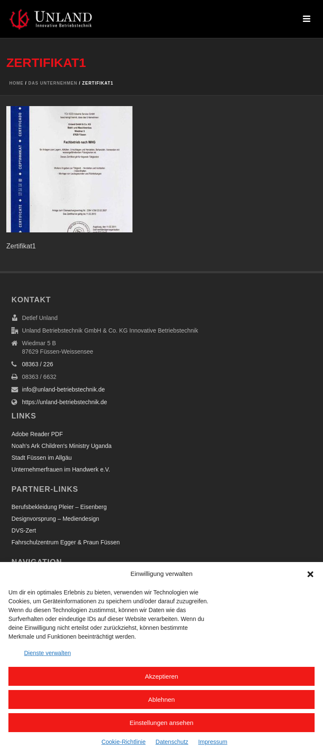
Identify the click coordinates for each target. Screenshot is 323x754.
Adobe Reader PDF (37, 434)
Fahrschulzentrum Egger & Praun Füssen (65, 542)
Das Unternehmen (52, 83)
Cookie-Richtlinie (123, 741)
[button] (310, 574)
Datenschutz (172, 741)
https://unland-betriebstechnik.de (64, 402)
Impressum (212, 741)
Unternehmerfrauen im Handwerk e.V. (60, 469)
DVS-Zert (23, 530)
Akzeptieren (161, 676)
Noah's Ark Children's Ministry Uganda (61, 445)
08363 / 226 (37, 364)
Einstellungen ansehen (161, 722)
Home (16, 83)
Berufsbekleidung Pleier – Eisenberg (58, 507)
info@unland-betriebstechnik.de (63, 389)
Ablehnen (161, 699)
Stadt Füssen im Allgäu (41, 457)
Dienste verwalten (47, 653)
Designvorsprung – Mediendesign (55, 518)
